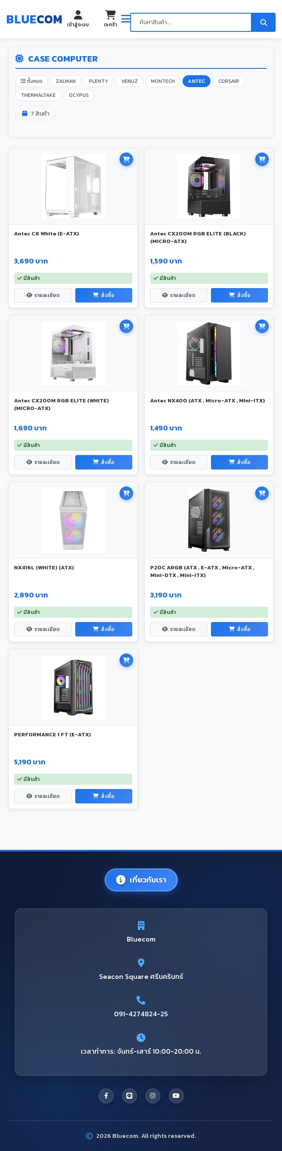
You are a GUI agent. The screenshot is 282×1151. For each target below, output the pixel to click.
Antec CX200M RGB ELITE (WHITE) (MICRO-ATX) (61, 404)
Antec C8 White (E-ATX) (46, 233)
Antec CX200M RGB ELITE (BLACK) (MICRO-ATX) (198, 237)
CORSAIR (228, 81)
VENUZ (129, 81)
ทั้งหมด (32, 81)
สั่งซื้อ (103, 295)
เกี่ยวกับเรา (141, 879)
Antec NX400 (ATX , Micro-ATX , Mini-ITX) (207, 400)
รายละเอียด (43, 295)
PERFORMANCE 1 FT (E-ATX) (52, 734)
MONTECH (163, 81)
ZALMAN (66, 81)
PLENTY (98, 81)
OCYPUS (79, 95)
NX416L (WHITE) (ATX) (44, 567)
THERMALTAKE (38, 95)
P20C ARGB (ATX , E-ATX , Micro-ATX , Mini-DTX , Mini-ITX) (202, 571)
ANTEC (196, 81)
